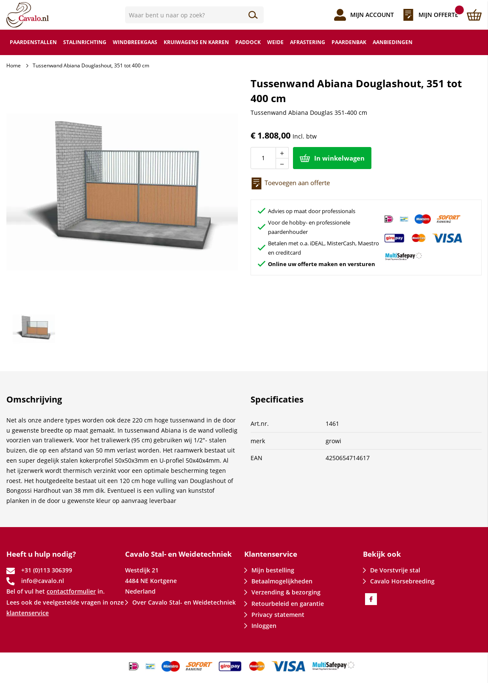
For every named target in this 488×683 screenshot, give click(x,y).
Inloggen (263, 626)
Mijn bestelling (272, 570)
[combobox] (194, 14)
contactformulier (71, 591)
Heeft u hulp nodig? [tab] (41, 554)
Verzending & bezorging (286, 592)
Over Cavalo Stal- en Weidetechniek (184, 602)
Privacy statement (277, 615)
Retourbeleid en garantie (287, 604)
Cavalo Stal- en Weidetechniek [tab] (178, 554)
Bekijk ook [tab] (382, 554)
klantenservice (27, 613)
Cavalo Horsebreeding (402, 581)
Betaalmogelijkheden (281, 581)
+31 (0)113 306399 (46, 570)
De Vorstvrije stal (395, 570)
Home (13, 65)
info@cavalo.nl (42, 581)
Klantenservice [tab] (270, 554)
